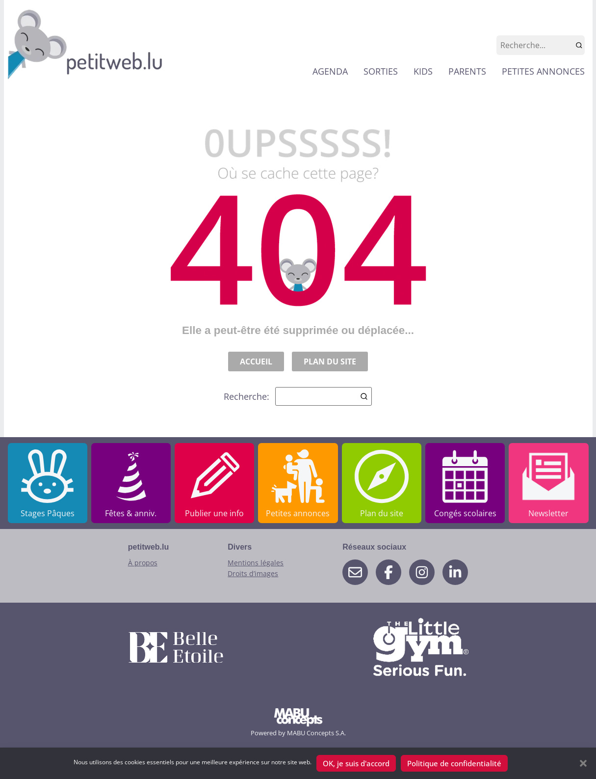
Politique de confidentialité (454, 763)
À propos (142, 562)
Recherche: (298, 396)
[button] (583, 763)
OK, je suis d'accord (356, 763)
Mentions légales (256, 562)
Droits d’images (253, 573)
